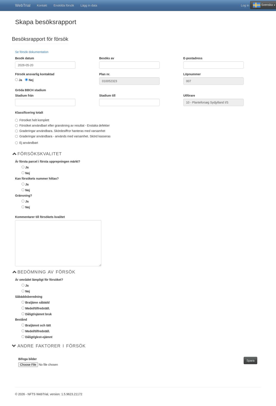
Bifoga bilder (27, 359)
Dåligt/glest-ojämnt (38, 337)
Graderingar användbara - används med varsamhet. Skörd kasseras (63, 136)
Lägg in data (88, 5)
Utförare (189, 95)
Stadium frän (24, 95)
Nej (31, 80)
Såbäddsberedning (28, 296)
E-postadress (192, 58)
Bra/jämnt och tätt (38, 325)
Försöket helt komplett (32, 120)
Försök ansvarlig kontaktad (34, 74)
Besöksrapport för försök (40, 39)
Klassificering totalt (29, 112)
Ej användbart (26, 142)
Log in (245, 5)
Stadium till (107, 95)
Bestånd (21, 319)
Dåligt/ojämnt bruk (38, 314)
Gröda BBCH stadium (30, 90)
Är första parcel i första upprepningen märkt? (47, 161)
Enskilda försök (64, 5)
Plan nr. (104, 74)
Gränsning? (23, 195)
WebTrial (22, 5)
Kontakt (42, 5)
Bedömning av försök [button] (46, 272)
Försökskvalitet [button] (39, 153)
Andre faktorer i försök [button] (51, 345)
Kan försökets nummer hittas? (37, 178)
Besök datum (24, 58)
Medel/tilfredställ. (37, 308)
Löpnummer (192, 74)
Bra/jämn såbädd (37, 302)
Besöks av (106, 58)
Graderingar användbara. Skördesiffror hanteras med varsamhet (60, 131)
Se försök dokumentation (32, 52)
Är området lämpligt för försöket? (39, 279)
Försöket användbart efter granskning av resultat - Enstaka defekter (62, 125)
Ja (20, 80)
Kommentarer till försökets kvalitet (40, 217)
